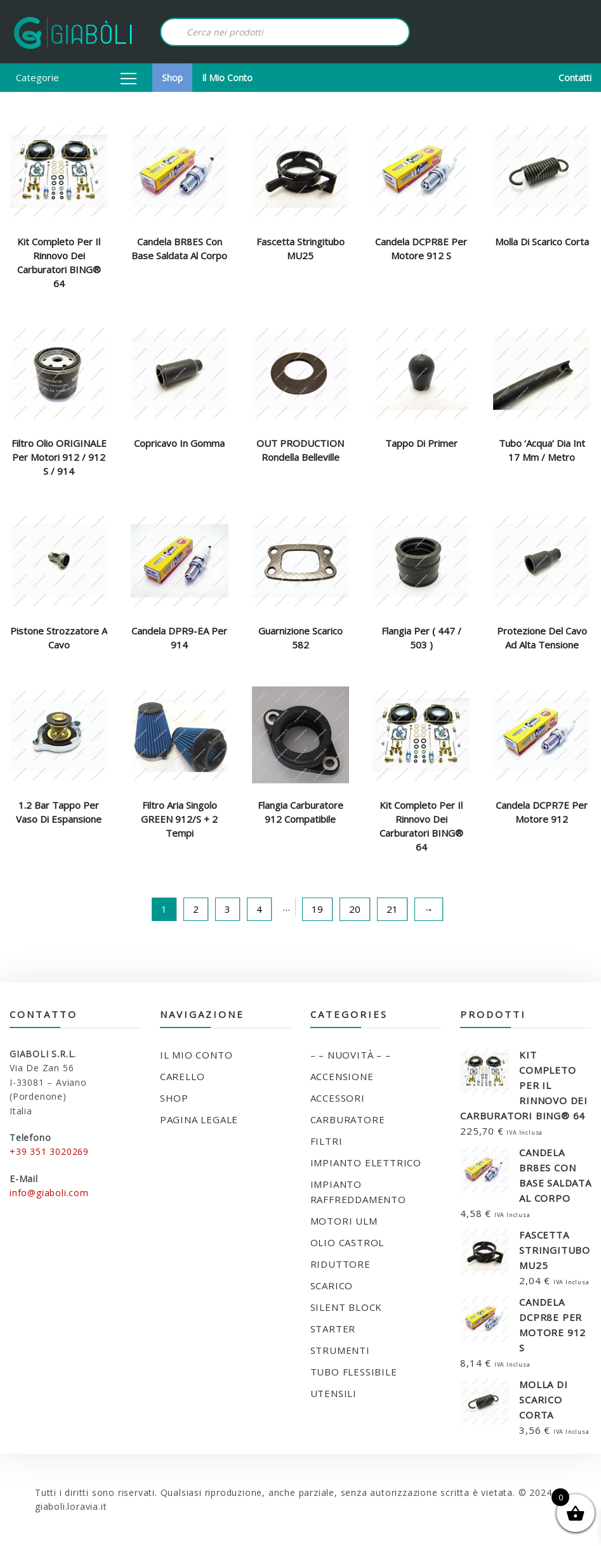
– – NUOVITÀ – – (350, 1054)
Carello (182, 1076)
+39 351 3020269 (49, 1151)
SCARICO (331, 1285)
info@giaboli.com (49, 1193)
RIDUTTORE (340, 1264)
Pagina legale (199, 1119)
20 (354, 909)
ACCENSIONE (342, 1076)
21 (392, 909)
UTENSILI (333, 1393)
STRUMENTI (340, 1350)
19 (317, 909)
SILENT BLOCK (346, 1307)
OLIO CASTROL (347, 1242)
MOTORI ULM (344, 1220)
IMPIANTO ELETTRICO (365, 1162)
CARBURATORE (347, 1119)
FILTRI (326, 1141)
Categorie (76, 77)
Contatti (574, 78)
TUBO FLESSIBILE (353, 1371)
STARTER (333, 1328)
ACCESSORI (337, 1098)
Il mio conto (227, 78)
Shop (172, 78)
